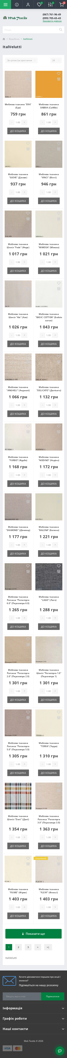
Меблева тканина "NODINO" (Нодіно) (48, 459)
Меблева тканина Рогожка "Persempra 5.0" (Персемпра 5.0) (18, 746)
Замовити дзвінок (52, 20)
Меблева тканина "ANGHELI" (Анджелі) (18, 389)
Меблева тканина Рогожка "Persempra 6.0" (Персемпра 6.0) (18, 600)
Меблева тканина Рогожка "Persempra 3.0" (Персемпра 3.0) (49, 819)
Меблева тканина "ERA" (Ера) (18, 106)
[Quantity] (17, 122)
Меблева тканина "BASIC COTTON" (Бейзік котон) (48, 317)
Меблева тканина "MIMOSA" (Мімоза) (48, 246)
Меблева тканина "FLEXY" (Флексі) (49, 891)
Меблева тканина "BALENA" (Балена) (48, 528)
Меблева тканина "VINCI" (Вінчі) (49, 176)
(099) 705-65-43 (52, 18)
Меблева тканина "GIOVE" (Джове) (18, 176)
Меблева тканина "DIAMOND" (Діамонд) (18, 528)
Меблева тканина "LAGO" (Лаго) (49, 598)
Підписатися (52, 996)
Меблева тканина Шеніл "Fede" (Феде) (18, 246)
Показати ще (33, 934)
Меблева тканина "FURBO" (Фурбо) (18, 459)
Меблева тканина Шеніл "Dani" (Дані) (18, 818)
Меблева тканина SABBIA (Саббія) (49, 106)
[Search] (60, 29)
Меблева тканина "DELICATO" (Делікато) (48, 389)
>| (48, 947)
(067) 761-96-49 (52, 14)
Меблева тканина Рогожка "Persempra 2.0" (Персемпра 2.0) (18, 673)
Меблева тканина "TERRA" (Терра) (49, 745)
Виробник (14, 38)
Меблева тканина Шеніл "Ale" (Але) (18, 316)
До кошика (18, 131)
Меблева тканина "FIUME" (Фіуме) (18, 891)
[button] (27, 4)
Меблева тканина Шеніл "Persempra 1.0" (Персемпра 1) (48, 673)
